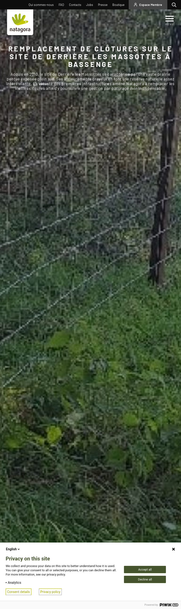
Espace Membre (150, 5)
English (13, 549)
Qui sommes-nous (41, 5)
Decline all (145, 579)
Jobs (89, 5)
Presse (102, 5)
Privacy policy (50, 592)
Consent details (18, 592)
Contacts (75, 5)
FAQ (61, 5)
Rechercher (175, 5)
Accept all (145, 569)
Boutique (118, 5)
